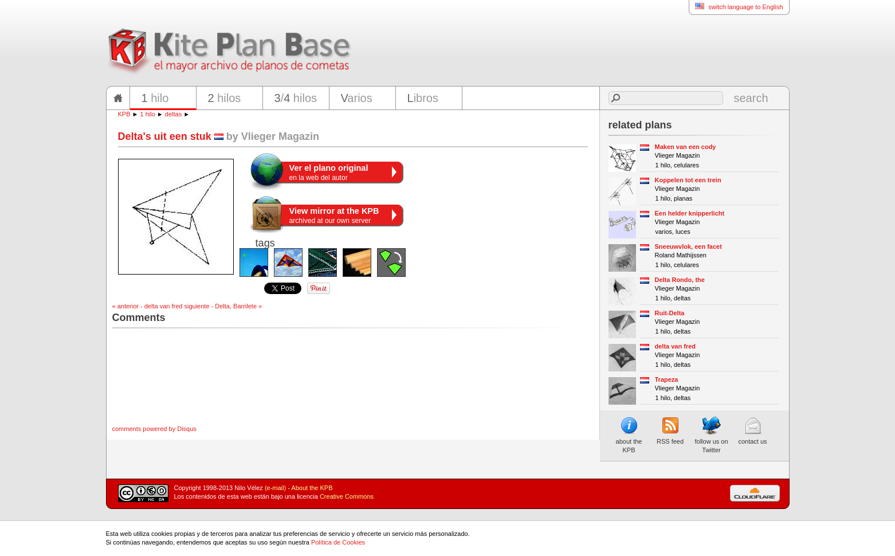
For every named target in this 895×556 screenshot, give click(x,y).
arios (356, 98)
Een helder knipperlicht (690, 213)
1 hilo (147, 114)
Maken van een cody (685, 146)
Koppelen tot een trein (688, 180)
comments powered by (154, 428)
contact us (752, 430)
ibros (422, 98)
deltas (173, 114)
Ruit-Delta (670, 313)
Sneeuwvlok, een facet (688, 246)
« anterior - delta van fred (147, 306)
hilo (155, 98)
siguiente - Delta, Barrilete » (223, 306)
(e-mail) (275, 487)
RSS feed (670, 430)
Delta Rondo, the (680, 279)
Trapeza (666, 379)
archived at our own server (334, 215)
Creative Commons (347, 496)
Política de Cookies (338, 542)
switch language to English (736, 6)
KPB (124, 114)
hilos (224, 98)
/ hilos (295, 98)
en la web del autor (328, 172)
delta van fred (675, 346)
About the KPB (311, 487)
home (118, 98)
